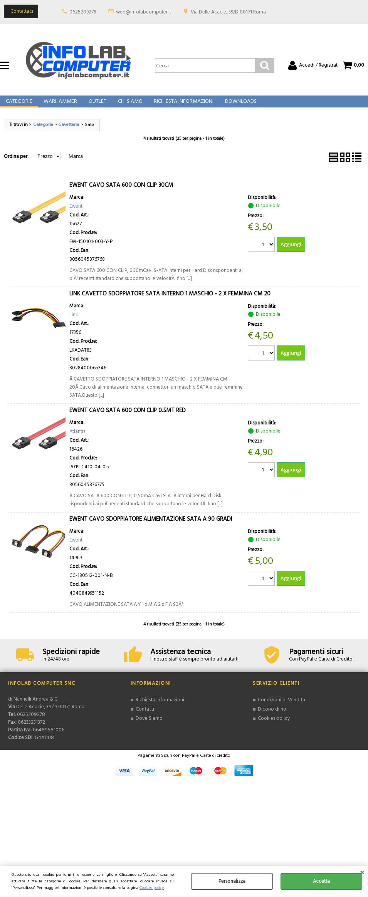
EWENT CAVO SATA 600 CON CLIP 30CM (121, 193)
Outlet (96, 105)
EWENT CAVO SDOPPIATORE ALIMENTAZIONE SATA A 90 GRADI (150, 526)
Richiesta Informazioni (181, 105)
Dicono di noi (272, 717)
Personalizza (231, 881)
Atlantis (77, 439)
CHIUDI (362, 873)
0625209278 (82, 12)
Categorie (18, 105)
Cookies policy (151, 888)
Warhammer (59, 105)
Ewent (75, 214)
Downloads (237, 105)
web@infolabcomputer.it (143, 12)
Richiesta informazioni (160, 708)
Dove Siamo (149, 726)
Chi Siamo (128, 105)
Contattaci (21, 11)
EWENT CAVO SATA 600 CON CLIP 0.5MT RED (127, 418)
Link (73, 323)
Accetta (321, 881)
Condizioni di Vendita (281, 708)
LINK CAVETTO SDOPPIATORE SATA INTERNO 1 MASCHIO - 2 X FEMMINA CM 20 (170, 301)
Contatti (144, 717)
